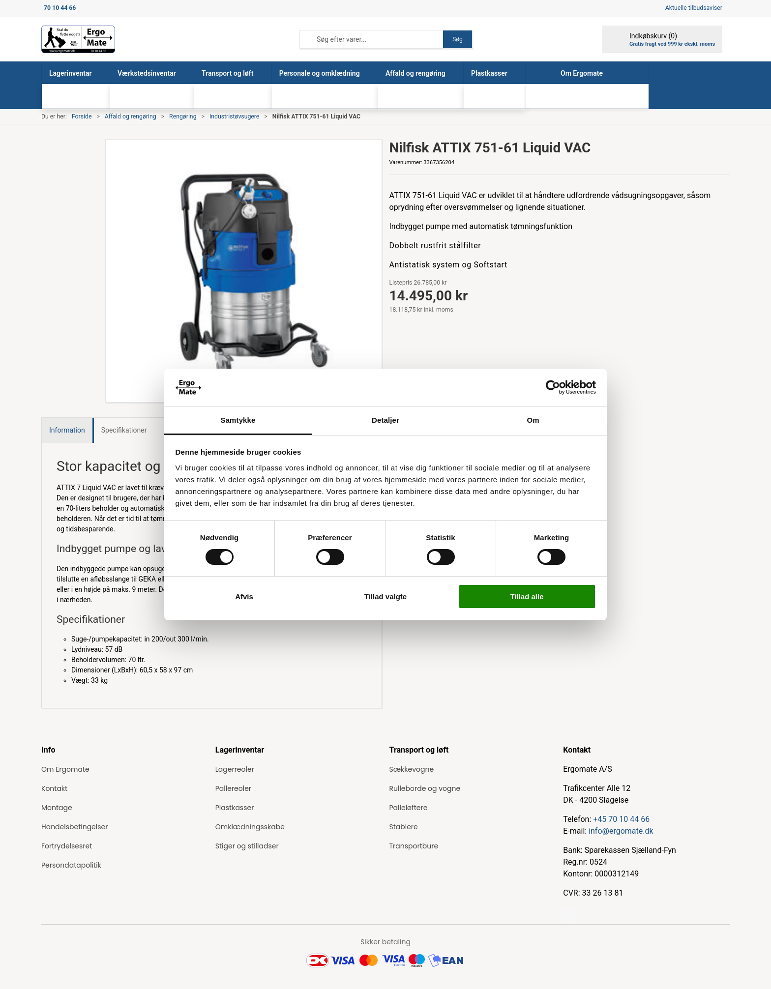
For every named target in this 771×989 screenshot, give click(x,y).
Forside (82, 116)
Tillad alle (526, 596)
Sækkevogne (411, 769)
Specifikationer (124, 430)
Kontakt (54, 788)
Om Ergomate (65, 769)
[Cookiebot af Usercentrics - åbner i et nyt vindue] (553, 387)
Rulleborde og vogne (425, 788)
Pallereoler (233, 788)
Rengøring (182, 116)
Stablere (403, 827)
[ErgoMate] (78, 39)
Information (67, 430)
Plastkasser (234, 808)
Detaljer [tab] (385, 420)
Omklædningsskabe (250, 827)
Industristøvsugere (234, 116)
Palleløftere (408, 808)
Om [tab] (533, 420)
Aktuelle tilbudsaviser (693, 7)
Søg (457, 39)
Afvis (244, 596)
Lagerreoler (234, 769)
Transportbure (414, 846)
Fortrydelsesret (66, 846)
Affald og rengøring (130, 116)
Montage (56, 808)
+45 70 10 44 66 (621, 819)
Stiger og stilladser (247, 846)
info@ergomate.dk (621, 831)
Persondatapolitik (71, 865)
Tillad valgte (385, 596)
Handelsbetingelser (74, 827)
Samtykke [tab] (238, 420)
